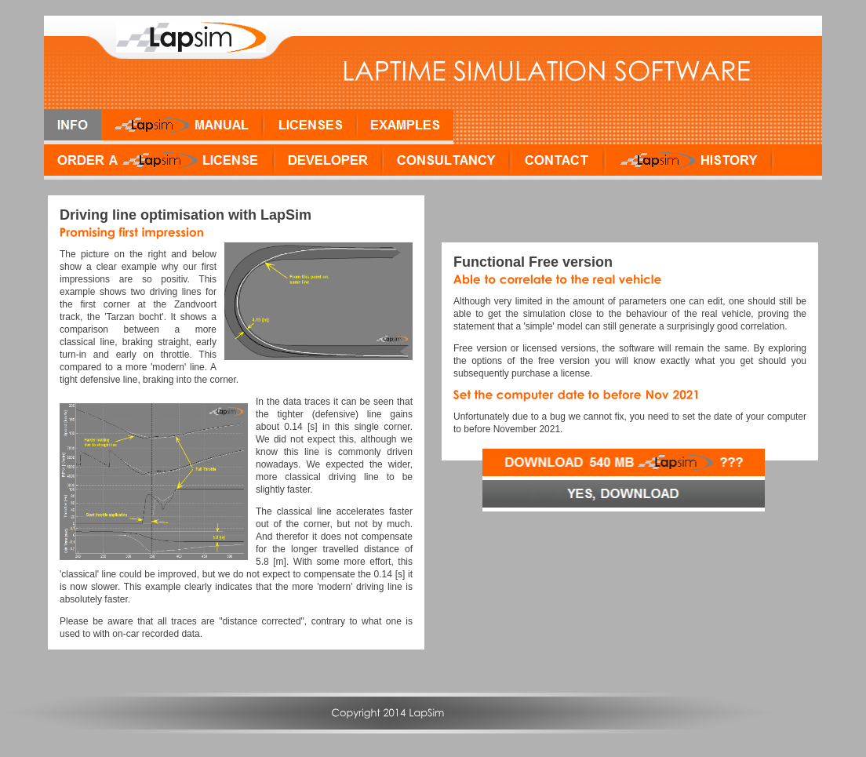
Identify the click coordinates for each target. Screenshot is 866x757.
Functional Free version (533, 262)
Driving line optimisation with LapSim (185, 215)
